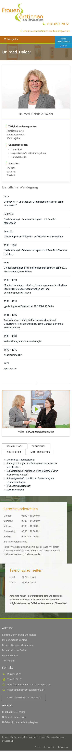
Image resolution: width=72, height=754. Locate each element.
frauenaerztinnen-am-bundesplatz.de (25, 689)
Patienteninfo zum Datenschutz (24, 697)
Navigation (11, 39)
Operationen (38, 446)
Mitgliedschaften (40, 452)
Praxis (37, 747)
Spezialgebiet (14, 452)
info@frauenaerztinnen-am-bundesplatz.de (46, 31)
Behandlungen (14, 446)
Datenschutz (49, 747)
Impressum (63, 747)
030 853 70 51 (58, 24)
